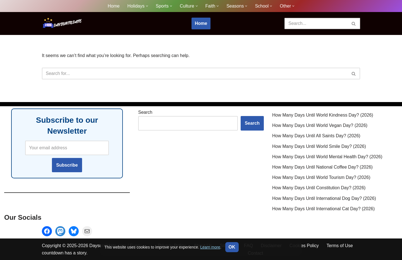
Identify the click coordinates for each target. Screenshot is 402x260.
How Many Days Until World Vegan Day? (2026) (319, 125)
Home (114, 6)
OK (232, 247)
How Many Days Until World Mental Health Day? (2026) (327, 156)
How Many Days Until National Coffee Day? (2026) (322, 167)
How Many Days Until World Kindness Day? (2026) (322, 115)
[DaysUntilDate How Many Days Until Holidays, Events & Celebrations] (63, 23)
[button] (147, 6)
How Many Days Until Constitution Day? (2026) (318, 187)
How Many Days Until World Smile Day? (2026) (319, 146)
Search (145, 112)
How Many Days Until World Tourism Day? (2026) (321, 177)
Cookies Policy (304, 245)
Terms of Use (340, 245)
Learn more (210, 247)
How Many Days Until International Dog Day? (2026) (324, 198)
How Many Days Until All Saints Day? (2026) (316, 135)
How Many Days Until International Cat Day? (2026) (323, 208)
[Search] (316, 23)
